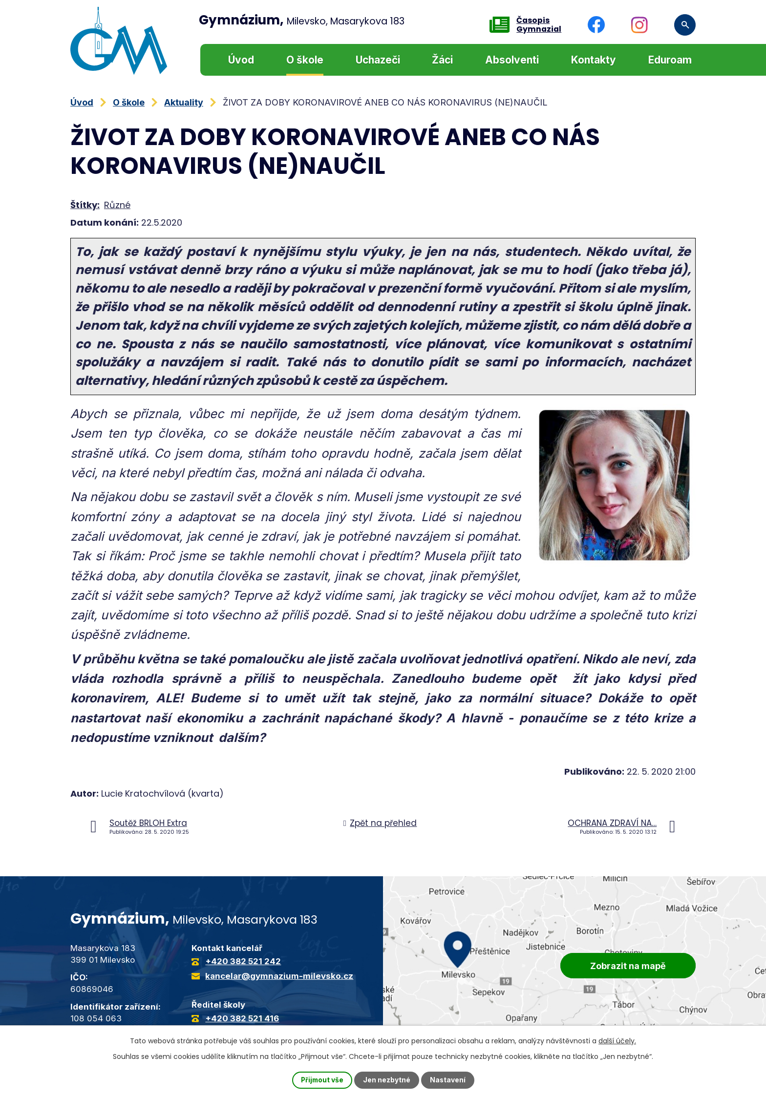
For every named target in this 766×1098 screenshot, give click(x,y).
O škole (304, 60)
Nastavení (448, 1080)
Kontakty (593, 60)
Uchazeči (378, 60)
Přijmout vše (322, 1080)
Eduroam (670, 60)
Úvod (241, 60)
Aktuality (183, 102)
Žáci (442, 60)
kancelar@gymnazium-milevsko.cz (279, 976)
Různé (117, 205)
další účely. (617, 1041)
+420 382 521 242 (243, 961)
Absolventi (512, 60)
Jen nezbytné (387, 1080)
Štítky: (85, 205)
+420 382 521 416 (242, 1018)
